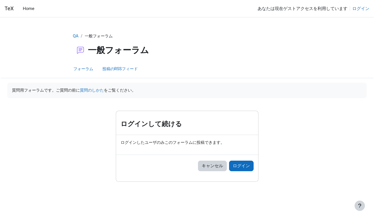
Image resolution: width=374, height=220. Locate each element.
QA (76, 36)
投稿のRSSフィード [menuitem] (122, 69)
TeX (9, 8)
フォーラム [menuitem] (84, 69)
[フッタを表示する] (360, 206)
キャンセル (212, 166)
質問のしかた (110, 90)
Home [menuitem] (28, 8)
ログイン (360, 8)
